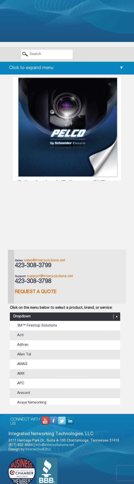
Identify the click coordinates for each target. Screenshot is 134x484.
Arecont (23, 393)
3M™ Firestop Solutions (37, 326)
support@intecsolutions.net (50, 276)
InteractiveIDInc (38, 449)
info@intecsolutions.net (54, 445)
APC (20, 383)
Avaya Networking (31, 403)
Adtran (22, 345)
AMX (21, 374)
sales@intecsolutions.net (44, 260)
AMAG (22, 364)
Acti (20, 335)
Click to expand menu (66, 68)
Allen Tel (24, 354)
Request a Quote (35, 292)
